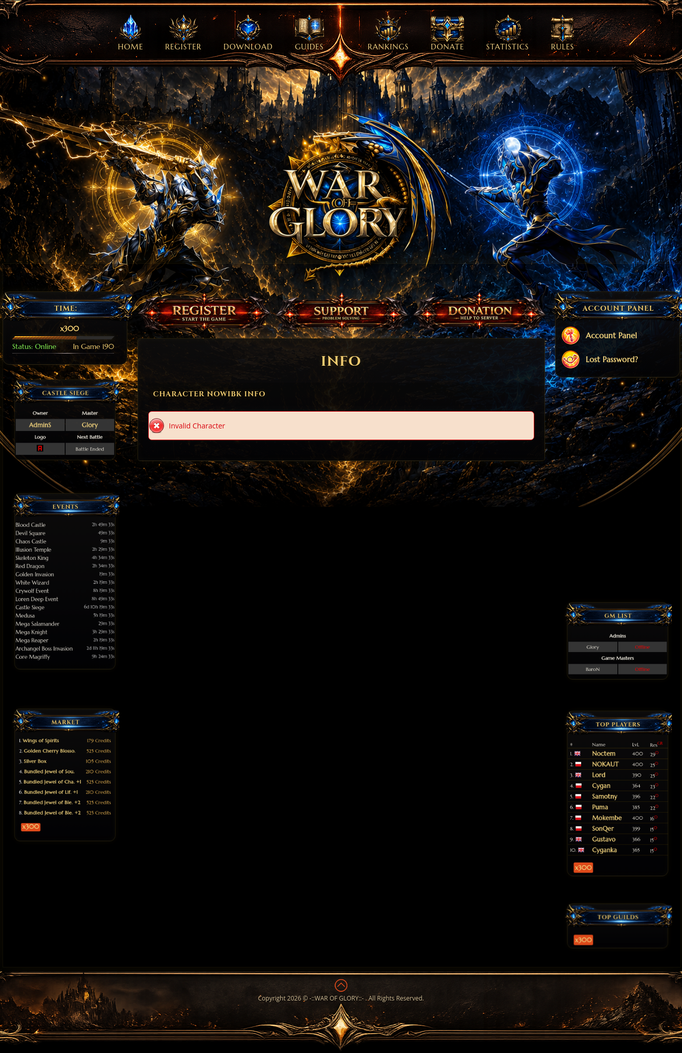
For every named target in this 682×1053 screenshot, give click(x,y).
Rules (563, 33)
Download (248, 33)
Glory (75, 422)
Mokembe (612, 804)
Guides (309, 33)
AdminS (53, 422)
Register (183, 33)
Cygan (610, 790)
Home (131, 33)
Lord (609, 785)
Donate (448, 33)
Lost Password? (599, 360)
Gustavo (611, 814)
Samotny (611, 795)
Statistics (507, 33)
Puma (609, 799)
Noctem (611, 775)
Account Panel (599, 336)
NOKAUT (612, 780)
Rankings (388, 33)
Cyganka (611, 819)
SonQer (610, 809)
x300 (49, 798)
